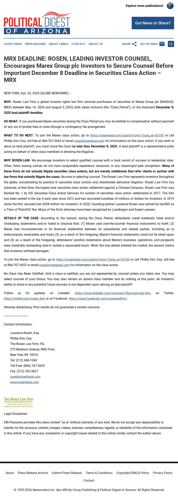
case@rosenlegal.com (89, 141)
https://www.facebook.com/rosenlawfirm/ (98, 298)
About (10, 473)
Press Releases (35, 44)
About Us (96, 44)
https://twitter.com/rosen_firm (24, 298)
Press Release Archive (33, 473)
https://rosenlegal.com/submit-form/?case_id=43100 (127, 135)
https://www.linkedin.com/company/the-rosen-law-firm (112, 293)
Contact (79, 44)
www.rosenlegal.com (24, 382)
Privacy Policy (162, 473)
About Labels (58, 44)
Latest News (13, 44)
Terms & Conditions (99, 473)
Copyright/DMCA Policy (132, 473)
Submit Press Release (67, 473)
